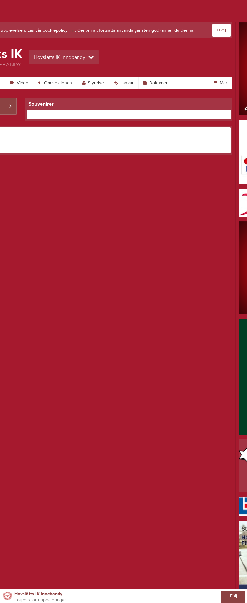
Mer (220, 83)
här (72, 30)
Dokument (156, 83)
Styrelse (93, 83)
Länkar (123, 83)
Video (19, 83)
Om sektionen (55, 83)
